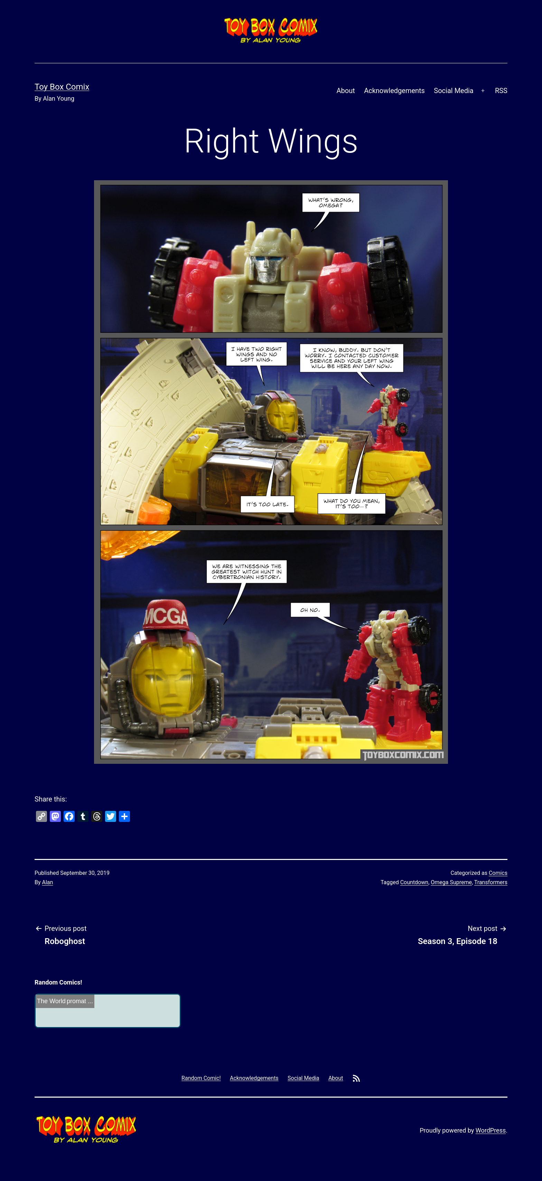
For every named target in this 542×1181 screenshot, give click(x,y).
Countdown (414, 882)
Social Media (453, 90)
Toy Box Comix (62, 87)
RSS (501, 90)
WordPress (491, 1130)
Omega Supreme (451, 882)
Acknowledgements (394, 90)
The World (51, 1001)
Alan (47, 882)
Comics (498, 873)
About (346, 90)
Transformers (490, 882)
